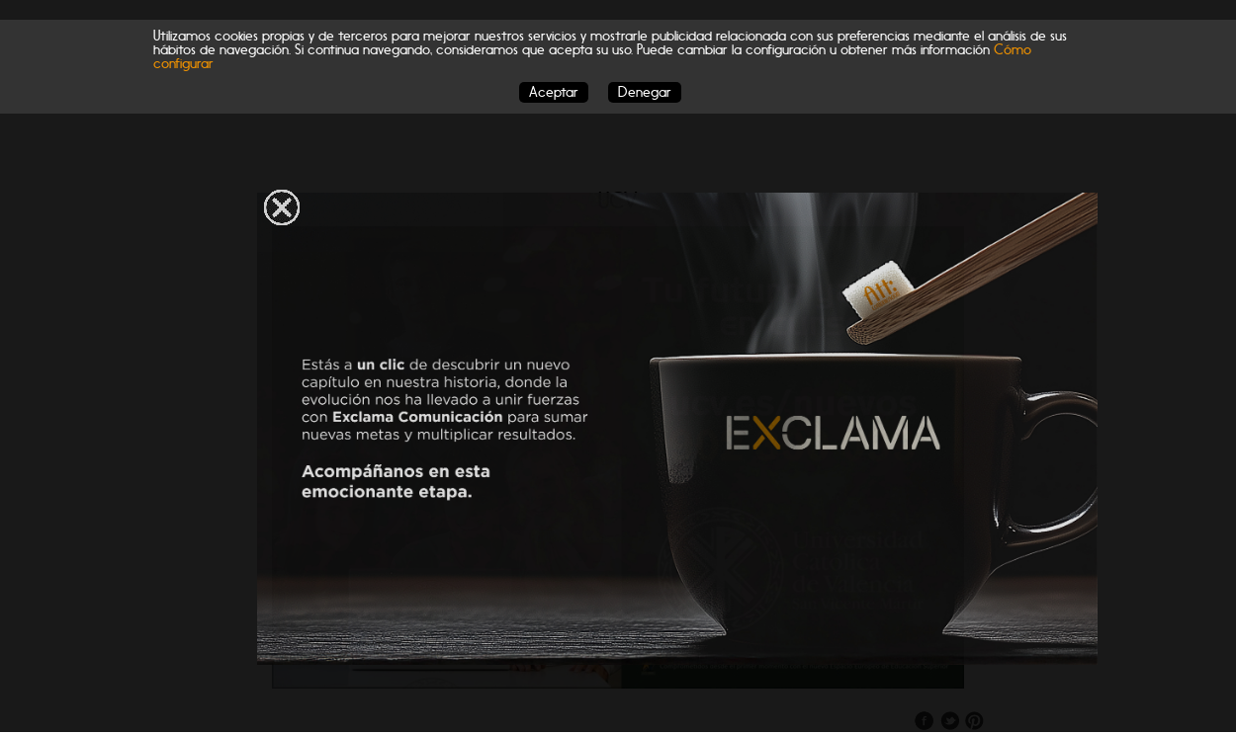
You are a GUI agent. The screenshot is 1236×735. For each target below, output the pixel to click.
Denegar (644, 92)
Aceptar (553, 92)
